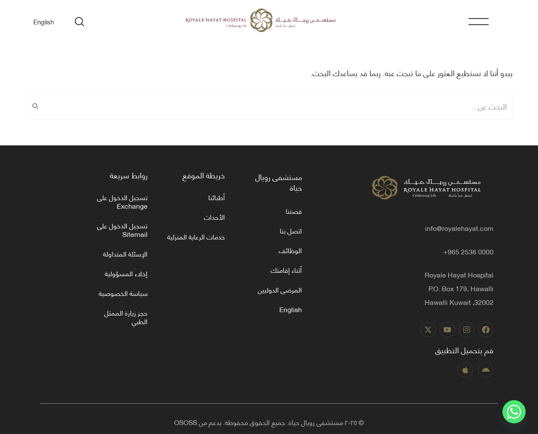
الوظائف (290, 250)
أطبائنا (216, 197)
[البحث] (278, 106)
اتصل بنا (291, 230)
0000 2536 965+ (468, 251)
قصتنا (294, 210)
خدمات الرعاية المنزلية (196, 236)
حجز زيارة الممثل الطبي (126, 316)
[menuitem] (43, 21)
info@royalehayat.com (459, 227)
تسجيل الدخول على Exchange (122, 201)
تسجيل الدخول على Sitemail (122, 229)
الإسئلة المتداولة (125, 253)
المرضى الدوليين (280, 289)
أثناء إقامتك (286, 269)
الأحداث (214, 216)
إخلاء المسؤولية (126, 273)
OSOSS (185, 422)
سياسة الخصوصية (123, 292)
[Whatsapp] (514, 411)
